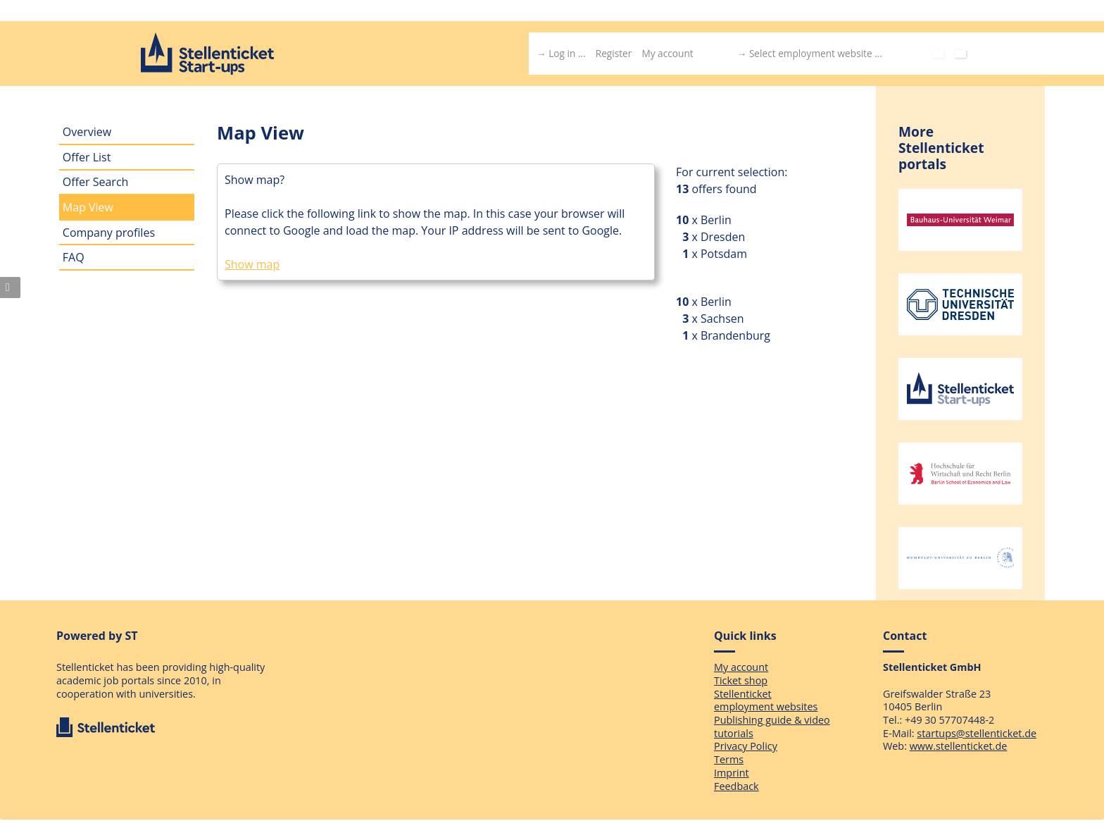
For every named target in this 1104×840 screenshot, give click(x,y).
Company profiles (109, 232)
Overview (87, 132)
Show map (252, 264)
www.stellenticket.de (959, 746)
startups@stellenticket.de (976, 733)
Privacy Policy (745, 746)
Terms (729, 759)
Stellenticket (743, 693)
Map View (88, 207)
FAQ (73, 257)
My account (667, 53)
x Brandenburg (729, 335)
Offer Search (96, 182)
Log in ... (567, 53)
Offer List (87, 157)
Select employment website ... (815, 53)
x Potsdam (718, 253)
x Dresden (717, 237)
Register (614, 53)
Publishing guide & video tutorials (772, 726)
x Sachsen (716, 318)
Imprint (731, 772)
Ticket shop (740, 680)
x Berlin (710, 220)
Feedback (736, 786)
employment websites (765, 706)
